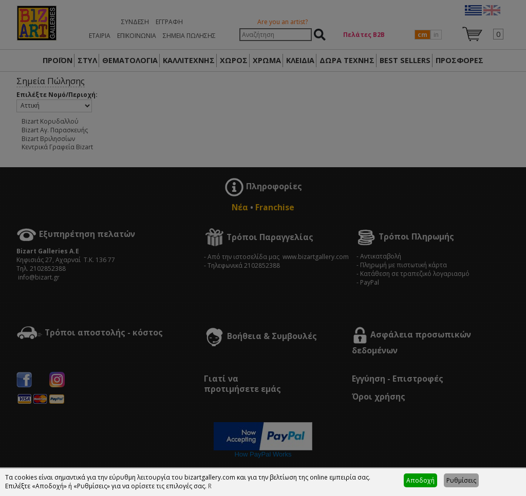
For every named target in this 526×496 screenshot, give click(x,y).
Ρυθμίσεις (461, 480)
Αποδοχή (420, 480)
